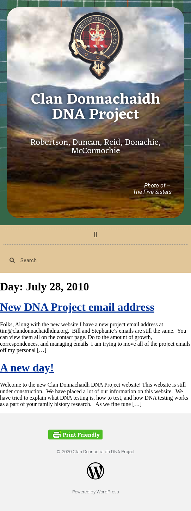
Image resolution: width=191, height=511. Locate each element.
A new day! (27, 367)
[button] (95, 235)
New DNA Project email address (77, 307)
